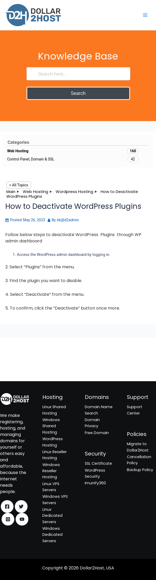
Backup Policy (140, 469)
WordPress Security (18, 363)
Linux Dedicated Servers (52, 515)
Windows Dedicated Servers (52, 535)
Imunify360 (10, 369)
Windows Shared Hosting (51, 426)
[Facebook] (7, 506)
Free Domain (97, 432)
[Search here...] (78, 73)
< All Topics (18, 185)
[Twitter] (21, 506)
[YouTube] (22, 519)
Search (78, 93)
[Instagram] (8, 519)
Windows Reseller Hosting (51, 471)
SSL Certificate (13, 356)
